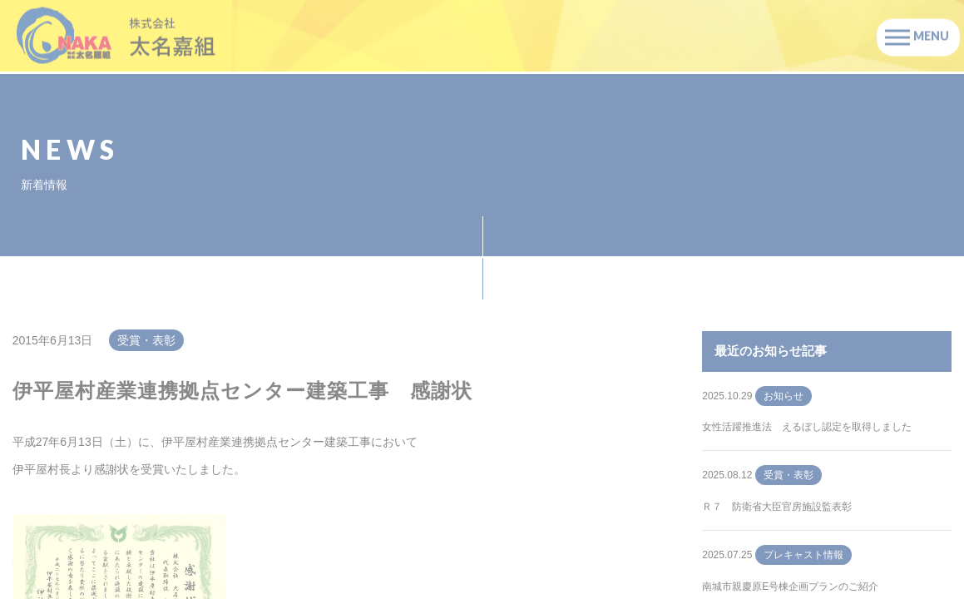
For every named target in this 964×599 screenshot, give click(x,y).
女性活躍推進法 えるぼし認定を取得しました (807, 427)
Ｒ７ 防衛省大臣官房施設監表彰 (777, 506)
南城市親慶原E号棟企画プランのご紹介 (790, 586)
